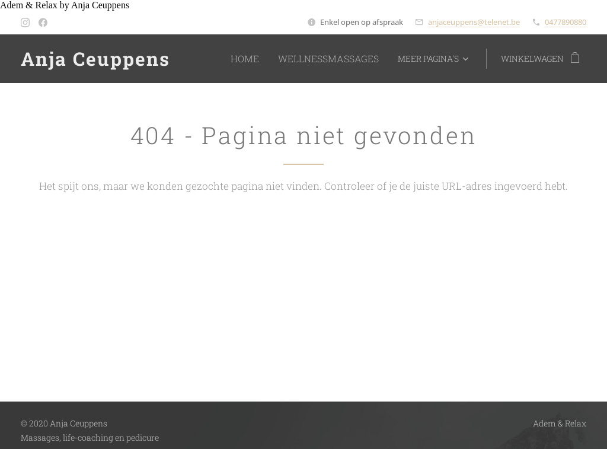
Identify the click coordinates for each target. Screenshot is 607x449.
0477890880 (565, 22)
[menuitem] (262, 59)
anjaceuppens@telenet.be (474, 22)
